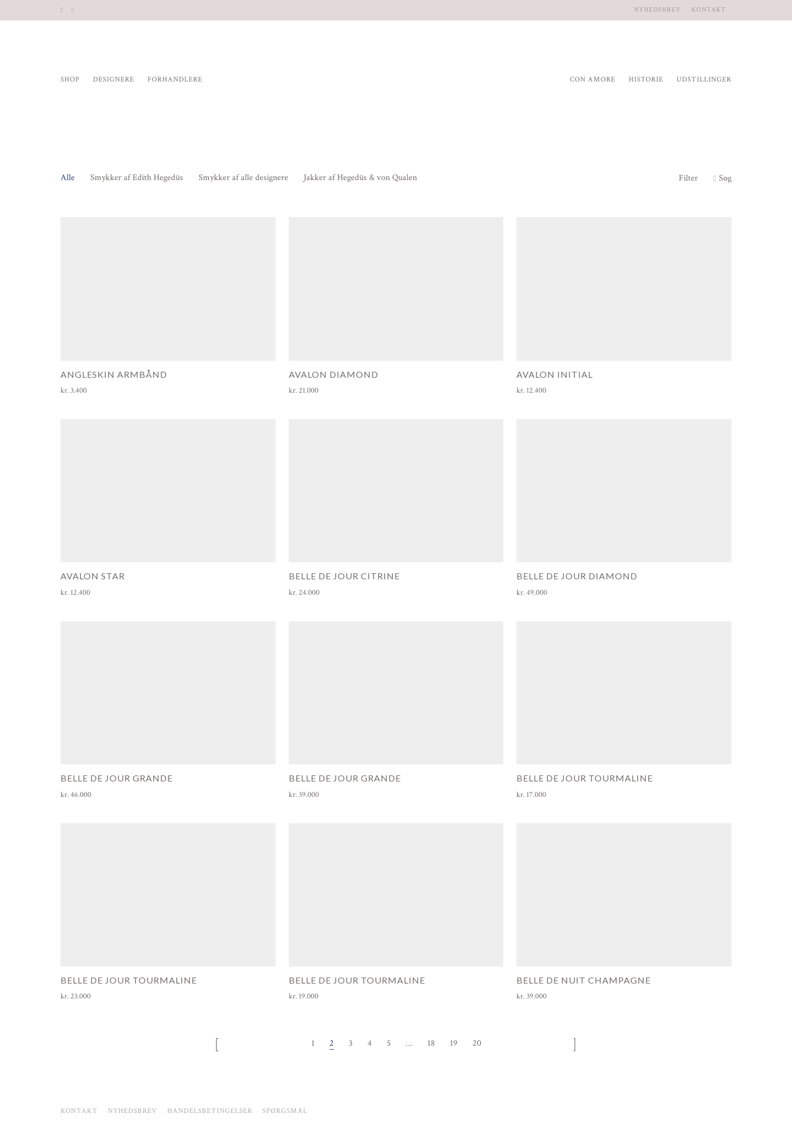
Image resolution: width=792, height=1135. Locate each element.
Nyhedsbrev (657, 10)
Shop (70, 79)
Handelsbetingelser (209, 1111)
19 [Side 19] (454, 1043)
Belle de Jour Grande (117, 778)
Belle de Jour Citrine (344, 576)
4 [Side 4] (369, 1043)
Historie (646, 79)
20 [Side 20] (476, 1043)
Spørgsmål (284, 1111)
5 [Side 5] (389, 1043)
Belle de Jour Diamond (576, 576)
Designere (113, 79)
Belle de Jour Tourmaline (584, 778)
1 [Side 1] (313, 1043)
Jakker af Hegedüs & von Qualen (360, 177)
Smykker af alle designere (243, 177)
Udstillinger (704, 79)
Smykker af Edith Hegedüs (136, 177)
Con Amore (592, 79)
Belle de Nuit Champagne (583, 980)
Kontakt (708, 10)
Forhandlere (174, 79)
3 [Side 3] (351, 1043)
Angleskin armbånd (114, 374)
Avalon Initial (554, 374)
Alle (68, 177)
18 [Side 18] (431, 1043)
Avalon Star (93, 576)
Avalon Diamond (333, 374)
